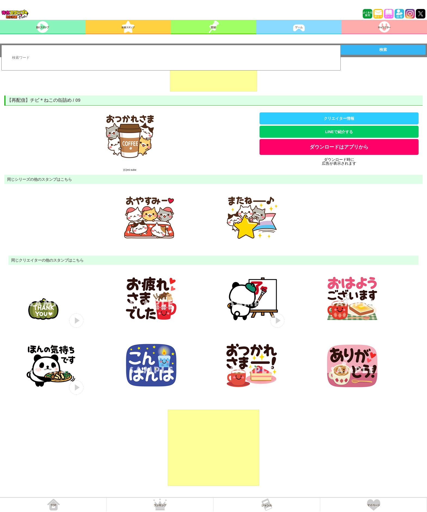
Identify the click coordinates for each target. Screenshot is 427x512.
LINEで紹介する (339, 132)
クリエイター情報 (339, 118)
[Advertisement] (213, 77)
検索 (383, 49)
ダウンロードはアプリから (339, 147)
